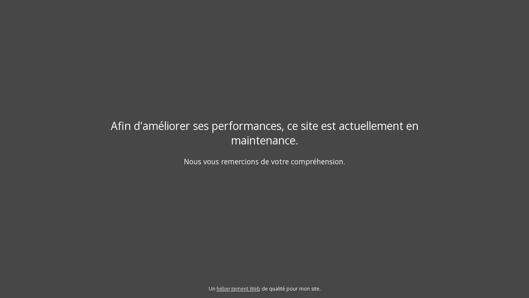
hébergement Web (238, 288)
